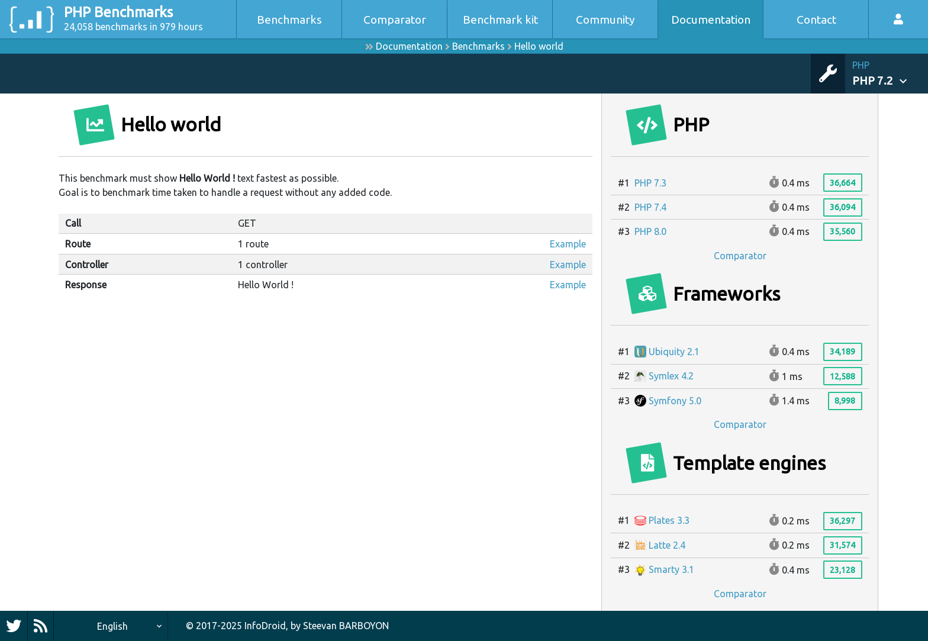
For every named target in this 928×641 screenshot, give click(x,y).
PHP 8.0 (650, 231)
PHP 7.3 (650, 183)
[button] (890, 73)
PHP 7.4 (650, 207)
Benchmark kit (500, 19)
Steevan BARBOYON (346, 625)
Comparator (394, 19)
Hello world (538, 46)
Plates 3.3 (661, 520)
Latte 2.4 (659, 545)
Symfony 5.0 (667, 400)
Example (568, 244)
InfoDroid (265, 625)
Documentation (710, 19)
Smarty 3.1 (664, 569)
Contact (816, 19)
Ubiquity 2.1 (667, 351)
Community (605, 19)
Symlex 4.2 (664, 376)
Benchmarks (289, 19)
